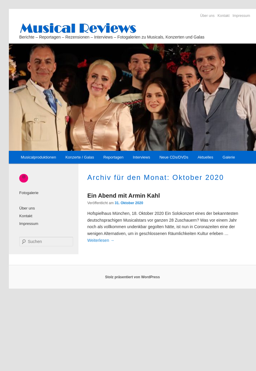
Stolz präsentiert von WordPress (132, 277)
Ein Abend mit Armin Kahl (123, 195)
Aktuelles (205, 157)
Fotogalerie (28, 193)
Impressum (241, 16)
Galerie (229, 157)
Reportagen (113, 157)
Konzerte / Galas (79, 157)
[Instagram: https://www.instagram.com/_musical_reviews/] (23, 177)
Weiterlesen (101, 240)
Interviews (141, 157)
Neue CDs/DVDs (174, 157)
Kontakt (224, 16)
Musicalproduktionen (38, 157)
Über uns (207, 16)
